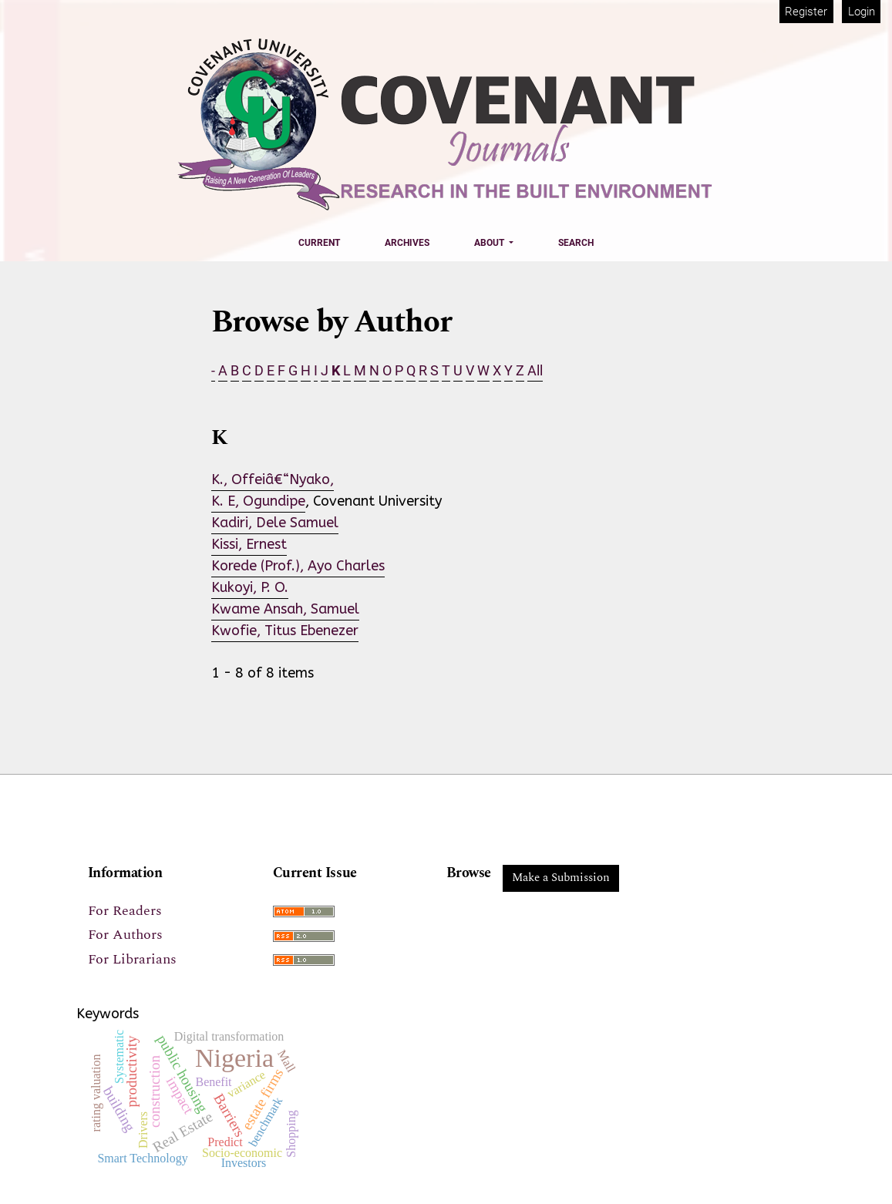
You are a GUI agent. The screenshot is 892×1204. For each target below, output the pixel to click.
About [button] (490, 242)
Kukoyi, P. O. (249, 587)
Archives (407, 242)
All (535, 370)
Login (861, 11)
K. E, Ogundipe (258, 501)
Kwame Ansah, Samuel (285, 608)
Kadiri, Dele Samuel (274, 522)
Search (576, 242)
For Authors (125, 934)
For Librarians (132, 959)
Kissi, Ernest (249, 544)
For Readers (125, 910)
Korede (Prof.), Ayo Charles (298, 565)
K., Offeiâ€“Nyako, (272, 479)
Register (806, 11)
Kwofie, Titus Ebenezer (284, 630)
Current (319, 242)
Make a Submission (561, 877)
